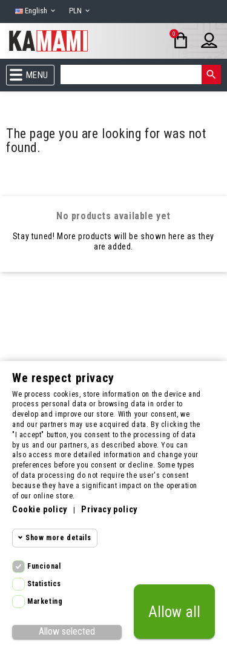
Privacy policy (109, 509)
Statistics (44, 584)
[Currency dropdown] (80, 11)
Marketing (44, 601)
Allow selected (67, 631)
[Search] (131, 74)
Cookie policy (39, 509)
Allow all (174, 612)
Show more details (58, 538)
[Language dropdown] (36, 11)
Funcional (44, 566)
